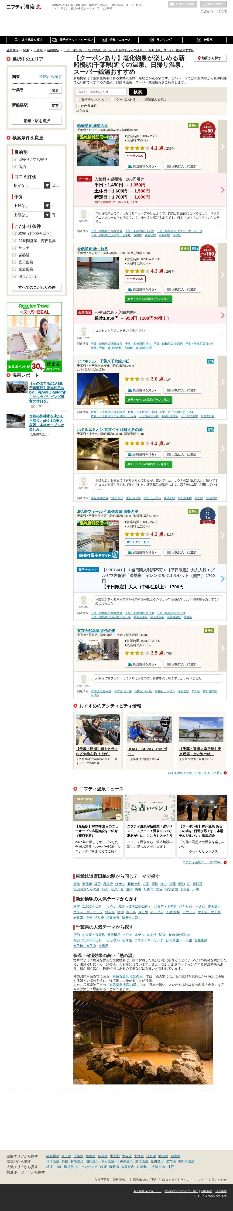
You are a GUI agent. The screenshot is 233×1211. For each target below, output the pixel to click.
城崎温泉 (92, 1161)
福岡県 (175, 1156)
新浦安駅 (169, 498)
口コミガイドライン (175, 1179)
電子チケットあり (94, 99)
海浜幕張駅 (140, 617)
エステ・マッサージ (88, 912)
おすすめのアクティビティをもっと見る (195, 773)
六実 (146, 884)
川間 (195, 889)
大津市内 (158, 1167)
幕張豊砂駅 (115, 348)
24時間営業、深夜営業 (37, 241)
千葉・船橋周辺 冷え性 (139, 231)
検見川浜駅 (157, 617)
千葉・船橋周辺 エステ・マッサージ (179, 231)
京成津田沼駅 (144, 348)
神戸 (170, 1167)
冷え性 (143, 912)
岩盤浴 (78, 917)
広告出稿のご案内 (145, 1179)
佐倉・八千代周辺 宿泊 (142, 412)
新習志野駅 (98, 348)
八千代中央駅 (189, 416)
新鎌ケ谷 (133, 884)
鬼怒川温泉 (186, 1161)
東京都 (115, 1156)
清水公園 (171, 889)
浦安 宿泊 (117, 498)
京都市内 (143, 1167)
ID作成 (222, 11)
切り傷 (99, 917)
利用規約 (206, 1191)
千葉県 (78, 1156)
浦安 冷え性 (133, 498)
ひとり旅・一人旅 (192, 906)
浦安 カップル (152, 498)
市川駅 (196, 691)
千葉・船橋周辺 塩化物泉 (106, 231)
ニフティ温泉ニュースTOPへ (202, 862)
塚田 (97, 884)
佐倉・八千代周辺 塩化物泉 (108, 412)
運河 (129, 889)
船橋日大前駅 (169, 416)
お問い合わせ (218, 1179)
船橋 (76, 884)
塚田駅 (138, 235)
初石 (105, 889)
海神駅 (177, 235)
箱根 (65, 1161)
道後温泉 (141, 1161)
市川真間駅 (210, 691)
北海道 (139, 1156)
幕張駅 (188, 617)
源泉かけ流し (131, 917)
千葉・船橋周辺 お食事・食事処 (111, 235)
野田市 (149, 889)
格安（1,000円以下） (88, 906)
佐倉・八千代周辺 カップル (176, 412)
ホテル (131, 912)
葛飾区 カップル (165, 691)
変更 (55, 90)
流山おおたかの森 (86, 889)
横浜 (49, 1167)
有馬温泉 (76, 1161)
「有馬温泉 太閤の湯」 (123, 985)
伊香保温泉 (124, 1161)
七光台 (185, 889)
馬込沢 (108, 884)
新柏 (181, 884)
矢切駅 (95, 695)
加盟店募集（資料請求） (111, 1179)
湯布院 (171, 1161)
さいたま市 (90, 1167)
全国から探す (50, 76)
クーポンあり (126, 99)
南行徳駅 (211, 498)
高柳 (155, 884)
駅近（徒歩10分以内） (135, 906)
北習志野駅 (208, 416)
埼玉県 (66, 1156)
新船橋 (87, 884)
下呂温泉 (107, 1161)
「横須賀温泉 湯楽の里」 (127, 976)
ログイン (206, 11)
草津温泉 (52, 1161)
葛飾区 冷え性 (143, 691)
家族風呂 (25, 269)
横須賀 (69, 1167)
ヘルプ (198, 1179)
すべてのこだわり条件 (36, 287)
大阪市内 (127, 1167)
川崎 (58, 1167)
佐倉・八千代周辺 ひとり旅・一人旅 (113, 416)
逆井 (164, 884)
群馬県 (103, 1156)
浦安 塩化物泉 (99, 498)
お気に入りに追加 (184, 166)
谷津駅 (128, 348)
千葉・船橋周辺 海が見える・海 (111, 617)
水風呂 (110, 912)
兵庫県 (91, 1156)
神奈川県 (52, 1156)
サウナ (111, 906)
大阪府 (127, 1156)
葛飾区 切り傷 (122, 691)
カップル (156, 912)
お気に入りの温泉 (182, 4)
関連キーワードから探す (26, 1172)
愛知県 (163, 1156)
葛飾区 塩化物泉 (101, 691)
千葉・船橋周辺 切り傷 (139, 613)
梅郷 (138, 889)
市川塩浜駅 (185, 498)
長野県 (151, 1156)
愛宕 (159, 889)
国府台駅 (183, 691)
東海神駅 (164, 235)
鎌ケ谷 (120, 884)
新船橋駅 (150, 235)
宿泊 (120, 912)
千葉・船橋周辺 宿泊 (138, 343)
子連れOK (173, 912)
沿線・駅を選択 (37, 121)
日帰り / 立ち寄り (33, 159)
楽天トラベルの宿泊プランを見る (148, 299)
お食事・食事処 (165, 906)
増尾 (172, 884)
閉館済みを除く (155, 99)
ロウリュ (188, 912)
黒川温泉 (157, 1161)
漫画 (89, 917)
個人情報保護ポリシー (147, 1191)
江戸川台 (117, 889)
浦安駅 (199, 498)
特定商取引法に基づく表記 (181, 1191)
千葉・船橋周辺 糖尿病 (168, 343)
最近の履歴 (213, 4)
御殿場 (114, 1167)
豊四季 (197, 884)
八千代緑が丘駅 (149, 416)
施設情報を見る (143, 166)
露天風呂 (214, 906)
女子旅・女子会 (209, 912)
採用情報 (221, 1191)
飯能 (103, 1167)
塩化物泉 (113, 917)
